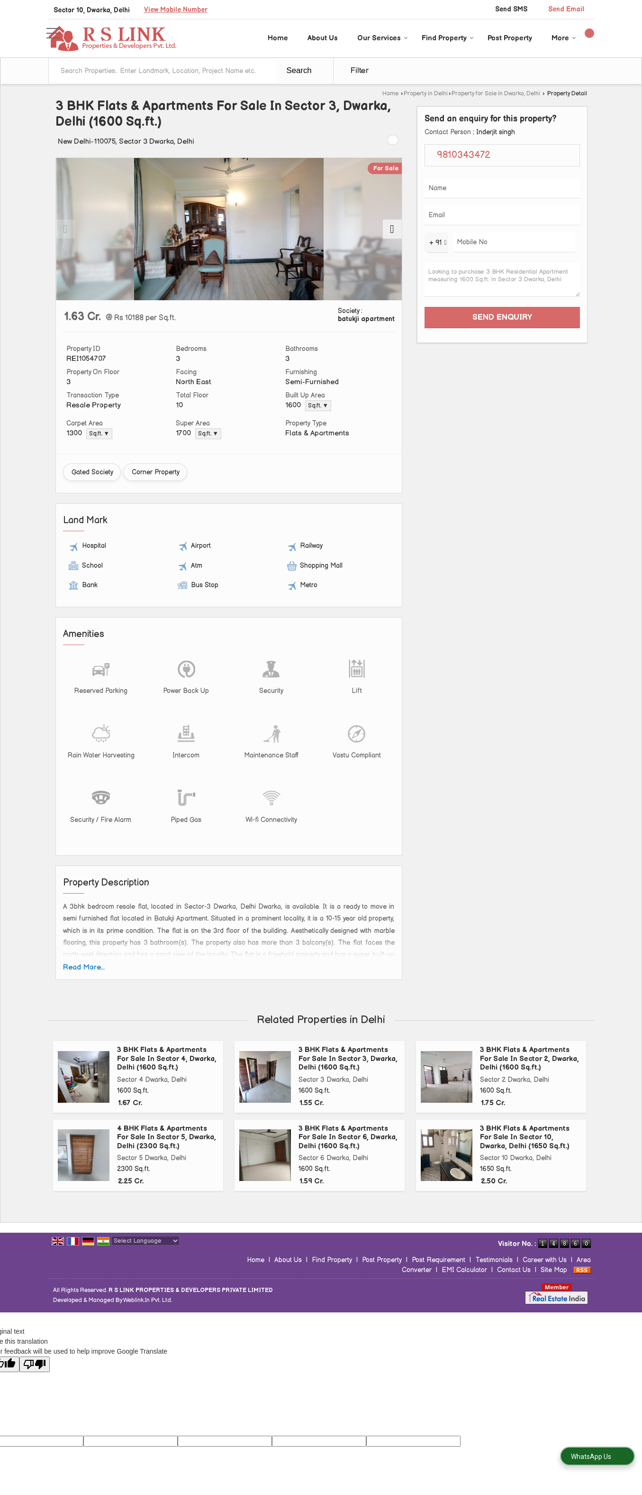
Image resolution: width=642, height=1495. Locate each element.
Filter (359, 70)
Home (278, 38)
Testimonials (494, 1260)
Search (299, 70)
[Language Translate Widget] (145, 1241)
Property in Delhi (426, 93)
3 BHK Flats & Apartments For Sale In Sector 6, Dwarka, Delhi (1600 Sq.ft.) (348, 1137)
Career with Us (545, 1260)
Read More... (84, 967)
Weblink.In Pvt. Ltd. (147, 1300)
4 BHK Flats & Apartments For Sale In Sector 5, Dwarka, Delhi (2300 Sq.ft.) (166, 1137)
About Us (322, 38)
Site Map (554, 1270)
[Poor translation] (34, 1364)
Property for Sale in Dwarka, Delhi (496, 93)
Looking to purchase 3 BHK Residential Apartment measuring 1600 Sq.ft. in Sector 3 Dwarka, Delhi (502, 279)
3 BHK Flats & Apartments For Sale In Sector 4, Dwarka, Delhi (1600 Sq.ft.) (167, 1058)
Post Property (510, 38)
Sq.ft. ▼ (318, 405)
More (564, 38)
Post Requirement (438, 1260)
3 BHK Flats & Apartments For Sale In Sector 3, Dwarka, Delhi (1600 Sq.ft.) (348, 1058)
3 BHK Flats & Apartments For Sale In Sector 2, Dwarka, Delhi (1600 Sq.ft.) (529, 1058)
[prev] (65, 229)
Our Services (382, 38)
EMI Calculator (464, 1270)
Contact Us (514, 1270)
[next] (392, 229)
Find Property (448, 38)
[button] (176, 10)
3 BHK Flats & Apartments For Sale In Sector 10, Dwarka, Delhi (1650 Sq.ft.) (525, 1137)
